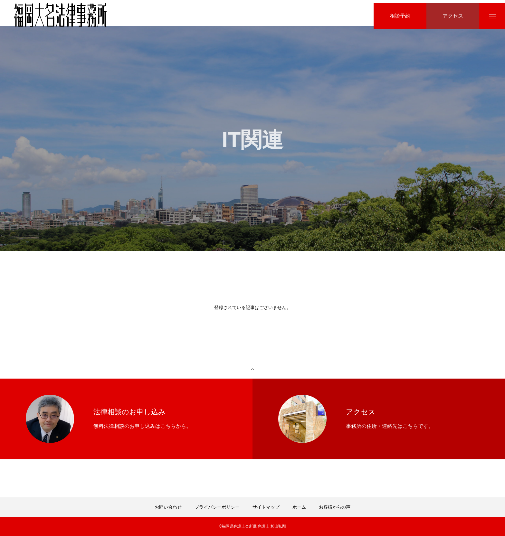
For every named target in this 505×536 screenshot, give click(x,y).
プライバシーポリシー (217, 507)
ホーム (299, 507)
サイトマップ (266, 507)
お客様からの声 (334, 507)
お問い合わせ (168, 507)
